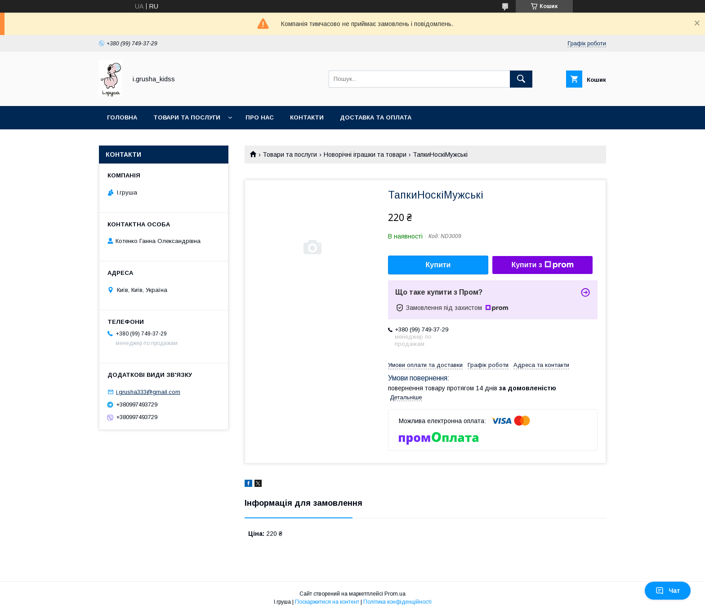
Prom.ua (395, 594)
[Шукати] (521, 79)
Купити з (542, 265)
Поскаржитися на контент (327, 602)
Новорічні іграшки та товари (365, 154)
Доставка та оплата (375, 117)
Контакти (307, 117)
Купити (438, 265)
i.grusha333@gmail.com (148, 392)
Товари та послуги (186, 117)
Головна (122, 117)
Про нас (259, 117)
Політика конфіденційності (397, 602)
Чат (668, 591)
